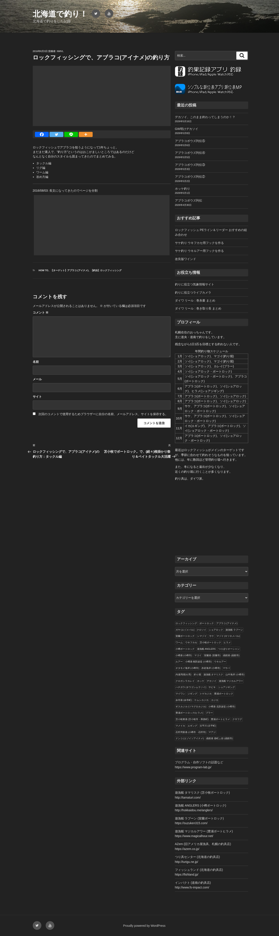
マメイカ (180, 725)
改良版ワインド (185, 259)
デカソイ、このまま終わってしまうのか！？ (205, 117)
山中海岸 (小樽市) (235, 674)
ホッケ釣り (182, 188)
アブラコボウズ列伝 (188, 200)
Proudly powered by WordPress (144, 925)
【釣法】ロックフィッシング (106, 270)
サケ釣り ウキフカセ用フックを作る (199, 243)
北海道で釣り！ (60, 13)
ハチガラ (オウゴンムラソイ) (191, 687)
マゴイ (197, 655)
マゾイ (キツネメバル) (228, 636)
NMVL (60, 51)
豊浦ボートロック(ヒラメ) (189, 712)
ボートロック (207, 623)
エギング (192, 725)
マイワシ (180, 693)
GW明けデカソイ (186, 129)
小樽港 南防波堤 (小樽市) (198, 661)
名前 (36, 361)
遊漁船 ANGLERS (206, 649)
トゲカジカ (206, 693)
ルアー (179, 661)
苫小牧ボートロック (210, 642)
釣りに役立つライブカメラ (193, 292)
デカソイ (211, 681)
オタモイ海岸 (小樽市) (187, 668)
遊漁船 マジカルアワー (231, 681)
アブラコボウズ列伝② (190, 176)
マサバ (226, 668)
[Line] (71, 134)
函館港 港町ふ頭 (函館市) (219, 738)
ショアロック (216, 629)
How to (43, 270)
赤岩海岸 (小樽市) (210, 668)
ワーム (179, 642)
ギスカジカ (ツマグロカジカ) (191, 706)
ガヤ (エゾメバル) (185, 629)
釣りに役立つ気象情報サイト (194, 284)
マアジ (212, 732)
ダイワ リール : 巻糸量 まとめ (195, 300)
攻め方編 (42, 177)
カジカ (214, 700)
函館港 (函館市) (231, 655)
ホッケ (200, 681)
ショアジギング (226, 687)
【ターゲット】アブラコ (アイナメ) (69, 270)
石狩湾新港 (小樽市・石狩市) (191, 732)
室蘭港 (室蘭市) (212, 655)
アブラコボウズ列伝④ (190, 152)
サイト (37, 396)
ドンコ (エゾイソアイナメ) (190, 738)
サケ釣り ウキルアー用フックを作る (199, 250)
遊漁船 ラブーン (234, 629)
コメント (41, 312)
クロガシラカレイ (185, 681)
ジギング (192, 693)
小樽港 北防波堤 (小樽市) (222, 706)
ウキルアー (220, 661)
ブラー (209, 712)
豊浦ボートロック (223, 693)
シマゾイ (202, 636)
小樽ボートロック (185, 649)
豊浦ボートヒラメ (220, 719)
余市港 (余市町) (184, 700)
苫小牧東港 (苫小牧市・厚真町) (192, 719)
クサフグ (237, 719)
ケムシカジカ (201, 700)
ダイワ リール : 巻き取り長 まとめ (198, 308)
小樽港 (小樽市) (184, 655)
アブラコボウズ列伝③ (190, 164)
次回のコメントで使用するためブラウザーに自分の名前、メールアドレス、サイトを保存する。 (103, 414)
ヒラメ (227, 642)
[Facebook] (42, 134)
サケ (211, 636)
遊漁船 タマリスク (213, 674)
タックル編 (43, 163)
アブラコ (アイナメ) (226, 623)
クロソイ (201, 629)
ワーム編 (42, 172)
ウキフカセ (191, 642)
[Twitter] (56, 134)
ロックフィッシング (186, 623)
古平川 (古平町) (208, 725)
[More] (86, 134)
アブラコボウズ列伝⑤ (190, 141)
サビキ (212, 687)
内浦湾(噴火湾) (183, 674)
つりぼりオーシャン (229, 649)
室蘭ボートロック (185, 636)
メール (37, 379)
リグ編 (40, 167)
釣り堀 (197, 674)
